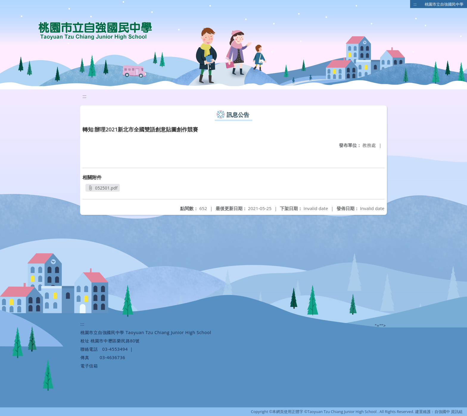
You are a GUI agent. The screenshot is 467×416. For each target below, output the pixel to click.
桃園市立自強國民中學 (444, 4)
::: (415, 4)
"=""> (380, 325)
